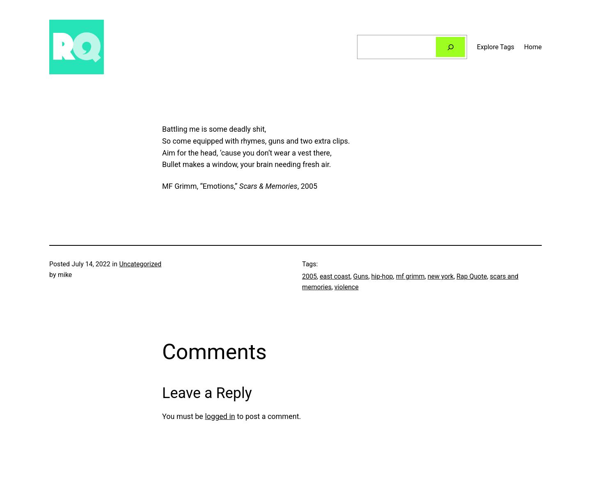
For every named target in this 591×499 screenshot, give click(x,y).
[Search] (450, 47)
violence (346, 287)
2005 (309, 276)
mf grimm (410, 276)
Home (533, 47)
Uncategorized (140, 264)
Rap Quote (471, 276)
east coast (335, 276)
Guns (361, 276)
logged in (220, 416)
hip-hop (382, 276)
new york (441, 276)
